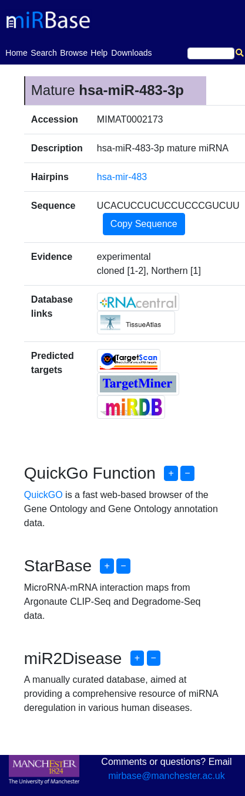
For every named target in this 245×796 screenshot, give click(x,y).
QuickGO (43, 495)
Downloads (131, 52)
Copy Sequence (143, 224)
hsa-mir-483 (122, 177)
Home (16, 51)
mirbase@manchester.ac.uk (166, 776)
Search (43, 52)
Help (99, 52)
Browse (74, 52)
